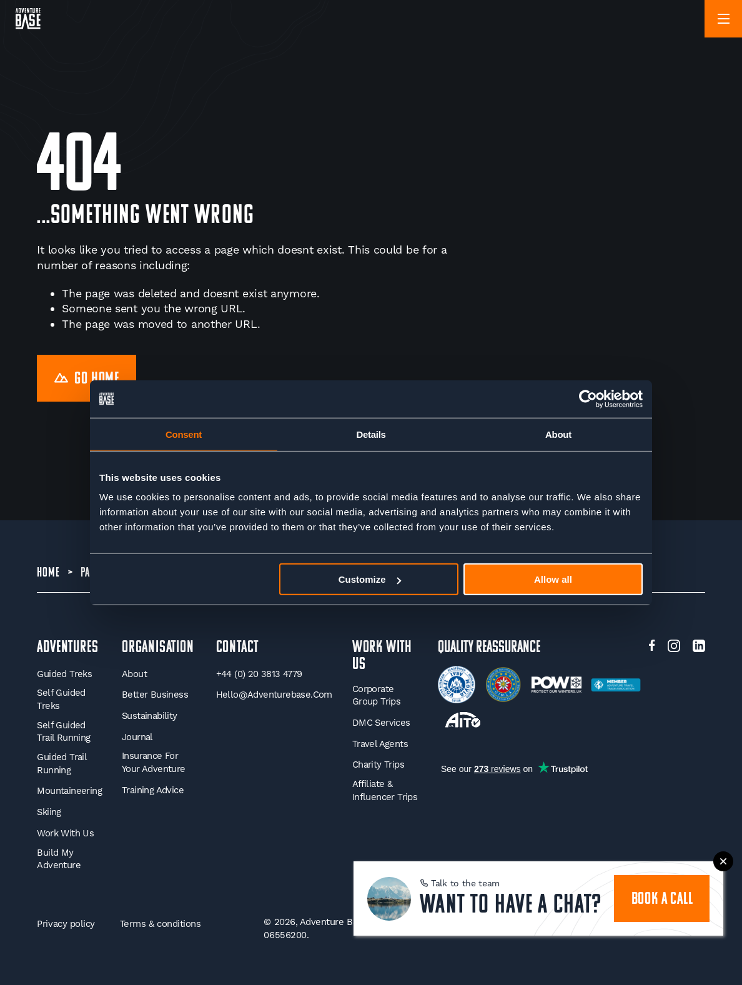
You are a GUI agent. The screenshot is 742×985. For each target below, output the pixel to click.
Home (48, 573)
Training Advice (153, 790)
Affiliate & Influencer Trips (384, 790)
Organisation (158, 648)
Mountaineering (69, 790)
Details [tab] (370, 433)
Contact (237, 648)
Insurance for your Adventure (154, 762)
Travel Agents (380, 744)
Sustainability (149, 715)
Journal (137, 737)
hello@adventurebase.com (274, 694)
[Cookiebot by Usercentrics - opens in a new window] (588, 398)
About (134, 674)
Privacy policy (65, 923)
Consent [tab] (184, 433)
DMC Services (381, 722)
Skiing (49, 812)
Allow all (553, 579)
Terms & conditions (160, 923)
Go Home (86, 379)
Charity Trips (378, 764)
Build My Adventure (59, 859)
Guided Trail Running (61, 763)
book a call (662, 899)
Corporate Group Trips (376, 695)
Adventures (67, 648)
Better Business (155, 694)
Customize (370, 579)
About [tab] (558, 433)
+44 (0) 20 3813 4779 (259, 674)
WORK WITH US (382, 656)
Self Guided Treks (61, 699)
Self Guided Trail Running (63, 732)
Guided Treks (64, 674)
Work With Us (65, 833)
